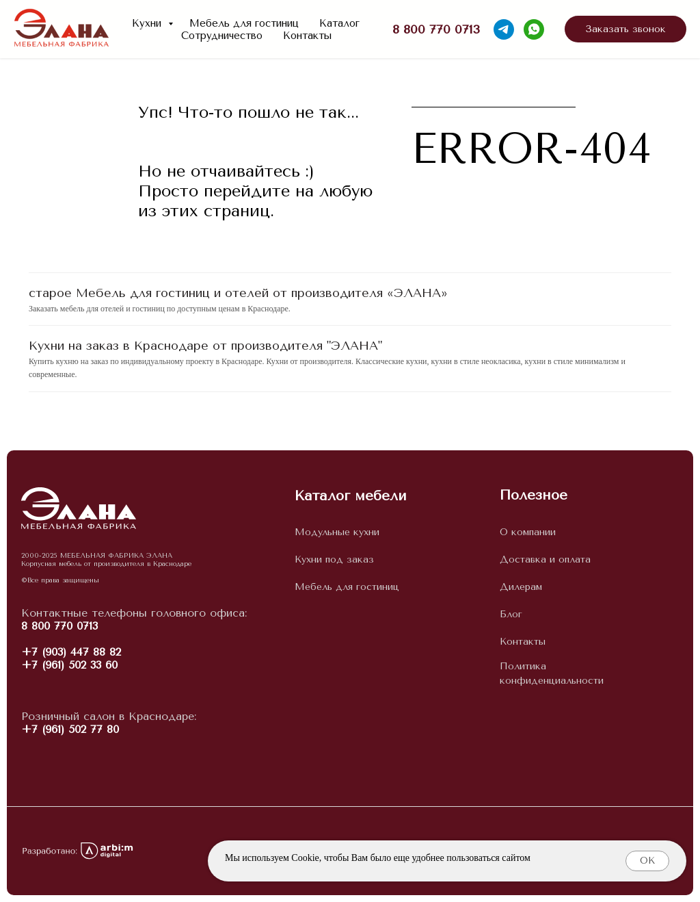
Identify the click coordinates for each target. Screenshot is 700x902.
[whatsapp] (534, 29)
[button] (625, 29)
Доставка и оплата (545, 559)
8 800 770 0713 (59, 625)
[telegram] (504, 29)
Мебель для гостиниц (244, 23)
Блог (511, 614)
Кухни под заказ (334, 559)
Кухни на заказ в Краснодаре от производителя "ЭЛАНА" (205, 345)
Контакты (307, 35)
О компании (528, 532)
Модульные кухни (337, 532)
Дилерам (521, 587)
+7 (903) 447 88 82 (71, 651)
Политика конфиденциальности (552, 673)
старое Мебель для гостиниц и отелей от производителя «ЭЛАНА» (238, 292)
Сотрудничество (221, 35)
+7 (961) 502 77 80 (70, 729)
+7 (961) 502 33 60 (69, 664)
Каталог (339, 23)
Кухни (148, 23)
